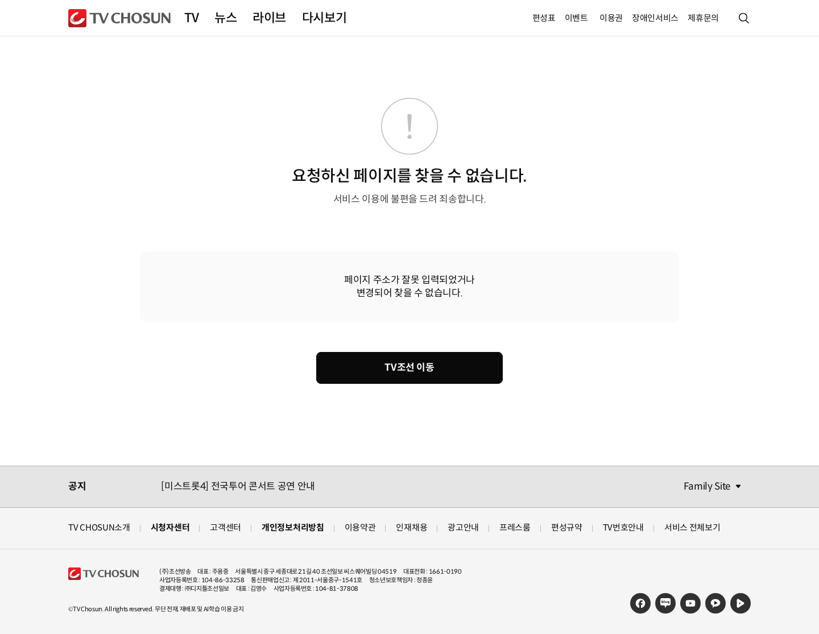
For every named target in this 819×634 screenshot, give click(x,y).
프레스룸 (515, 527)
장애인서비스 (655, 18)
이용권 (611, 18)
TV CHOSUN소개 (99, 527)
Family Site (707, 486)
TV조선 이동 (409, 368)
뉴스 (225, 18)
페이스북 (640, 603)
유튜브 (690, 603)
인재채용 (411, 527)
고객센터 (225, 527)
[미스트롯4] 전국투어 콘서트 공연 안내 (238, 486)
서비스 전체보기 (692, 527)
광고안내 (463, 527)
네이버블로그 (665, 603)
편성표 (544, 18)
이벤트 (576, 18)
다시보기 (324, 18)
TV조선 (119, 18)
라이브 (269, 18)
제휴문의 (703, 18)
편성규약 (566, 527)
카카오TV (715, 603)
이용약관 (360, 527)
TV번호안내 (623, 527)
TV (191, 18)
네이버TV (740, 603)
